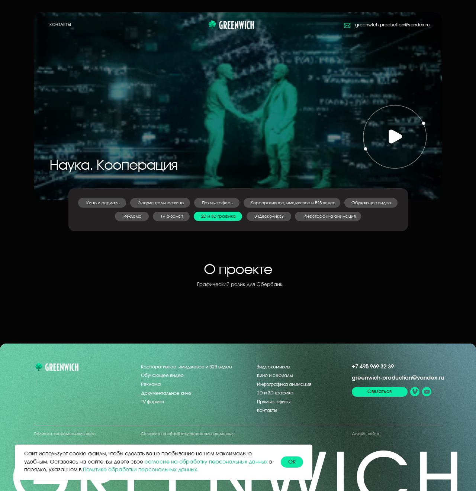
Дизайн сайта (365, 434)
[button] (394, 136)
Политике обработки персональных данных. (141, 469)
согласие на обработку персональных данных (206, 462)
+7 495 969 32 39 (373, 367)
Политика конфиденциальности (65, 434)
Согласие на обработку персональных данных (187, 434)
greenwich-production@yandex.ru (398, 378)
